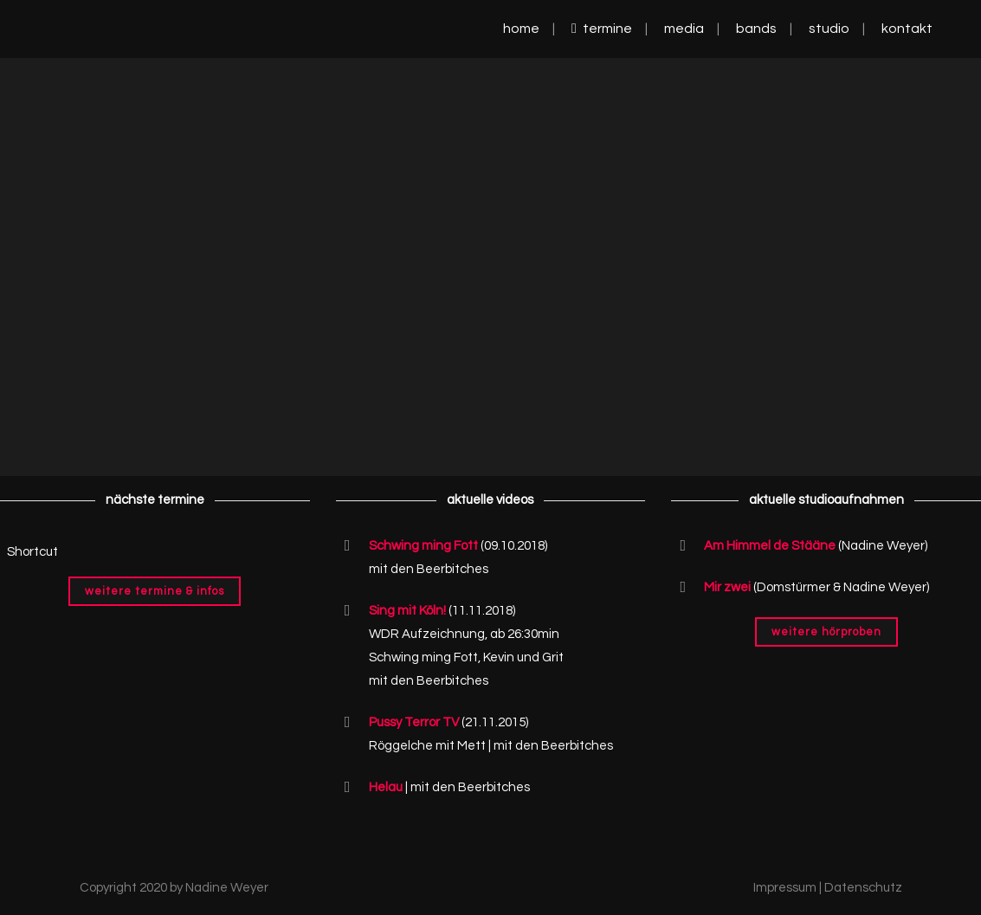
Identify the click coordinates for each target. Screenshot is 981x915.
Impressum (784, 887)
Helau (386, 787)
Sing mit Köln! (407, 610)
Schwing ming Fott (423, 545)
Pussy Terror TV (414, 722)
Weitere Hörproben (826, 632)
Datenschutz (863, 887)
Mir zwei (727, 587)
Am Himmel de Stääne (770, 545)
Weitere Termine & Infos (154, 591)
